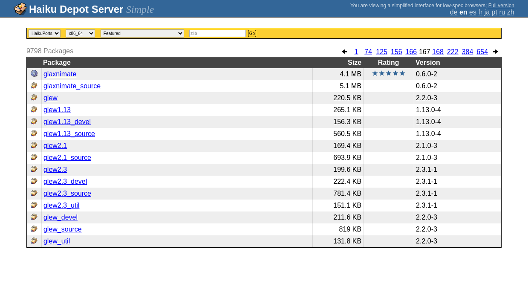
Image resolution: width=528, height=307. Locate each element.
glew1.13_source (69, 133)
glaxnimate (59, 74)
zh (510, 12)
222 (453, 51)
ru (502, 12)
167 (424, 51)
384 (467, 51)
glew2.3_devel (65, 181)
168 (438, 51)
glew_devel (60, 217)
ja (487, 12)
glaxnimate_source (72, 86)
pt (494, 12)
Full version (501, 6)
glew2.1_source (67, 157)
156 (396, 51)
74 (368, 51)
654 (482, 51)
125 (381, 51)
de (454, 12)
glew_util (56, 241)
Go (252, 33)
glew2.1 (55, 145)
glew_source (62, 229)
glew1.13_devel (67, 121)
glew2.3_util (61, 205)
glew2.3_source (67, 193)
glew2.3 (55, 169)
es (472, 12)
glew (50, 97)
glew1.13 (57, 109)
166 (411, 51)
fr (480, 12)
